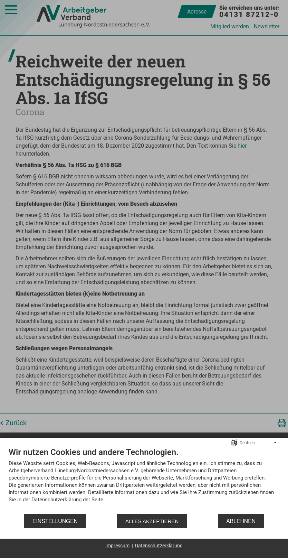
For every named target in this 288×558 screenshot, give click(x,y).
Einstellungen (55, 521)
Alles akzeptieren (152, 521)
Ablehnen (241, 521)
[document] (144, 480)
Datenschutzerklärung (159, 545)
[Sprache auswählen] (234, 442)
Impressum (117, 545)
